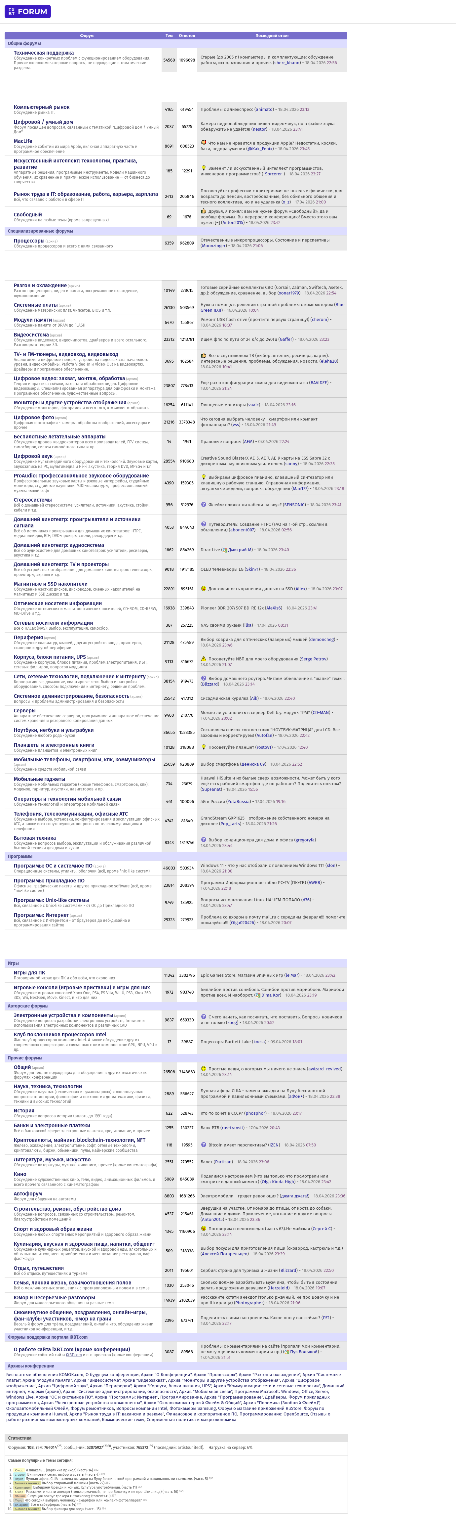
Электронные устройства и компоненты (63, 1015)
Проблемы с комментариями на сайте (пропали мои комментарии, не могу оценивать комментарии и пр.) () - (270, 1351)
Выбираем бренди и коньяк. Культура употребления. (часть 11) (85, 1487)
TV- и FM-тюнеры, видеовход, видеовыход (66, 354)
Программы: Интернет (41, 915)
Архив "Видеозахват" (144, 1380)
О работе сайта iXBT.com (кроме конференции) (72, 1349)
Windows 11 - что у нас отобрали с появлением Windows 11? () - (270, 868)
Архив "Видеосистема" (97, 1380)
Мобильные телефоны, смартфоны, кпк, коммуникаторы (84, 759)
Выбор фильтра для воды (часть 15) (71, 1509)
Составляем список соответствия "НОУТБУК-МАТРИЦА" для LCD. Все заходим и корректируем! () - (270, 732)
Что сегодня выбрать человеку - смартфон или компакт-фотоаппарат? (83, 1500)
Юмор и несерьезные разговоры (54, 1297)
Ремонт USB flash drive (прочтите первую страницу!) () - (266, 322)
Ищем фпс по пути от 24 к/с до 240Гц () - (265, 339)
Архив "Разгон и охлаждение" (269, 1374)
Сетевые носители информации (53, 623)
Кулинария (23, 1487)
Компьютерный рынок (42, 107)
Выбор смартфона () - (251, 764)
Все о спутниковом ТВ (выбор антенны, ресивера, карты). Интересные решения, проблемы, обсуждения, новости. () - (271, 361)
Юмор (19, 1470)
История (24, 1110)
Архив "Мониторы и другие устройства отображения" (224, 1380)
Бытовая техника (35, 838)
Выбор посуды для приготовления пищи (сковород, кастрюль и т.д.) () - (272, 1251)
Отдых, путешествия (39, 1268)
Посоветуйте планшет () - (258, 747)
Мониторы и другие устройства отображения (70, 402)
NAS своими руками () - (244, 625)
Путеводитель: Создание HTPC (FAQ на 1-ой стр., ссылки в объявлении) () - (264, 527)
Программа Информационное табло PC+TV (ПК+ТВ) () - (263, 885)
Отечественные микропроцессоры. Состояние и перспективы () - (265, 242)
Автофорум (28, 1193)
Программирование (181, 1397)
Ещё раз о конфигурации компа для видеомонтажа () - (266, 385)
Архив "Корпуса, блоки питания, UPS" (172, 1386)
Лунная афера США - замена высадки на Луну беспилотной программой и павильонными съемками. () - (270, 1093)
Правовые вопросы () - (245, 441)
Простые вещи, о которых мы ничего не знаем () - (273, 1071)
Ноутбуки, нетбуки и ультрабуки (54, 730)
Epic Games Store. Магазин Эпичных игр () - (268, 975)
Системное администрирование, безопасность (72, 696)
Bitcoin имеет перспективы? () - (262, 1145)
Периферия (28, 637)
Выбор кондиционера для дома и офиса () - (260, 842)
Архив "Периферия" (110, 1386)
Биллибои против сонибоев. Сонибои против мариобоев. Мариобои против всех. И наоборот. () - (272, 992)
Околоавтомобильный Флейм (37, 1408)
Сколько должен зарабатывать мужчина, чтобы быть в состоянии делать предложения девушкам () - (269, 1285)
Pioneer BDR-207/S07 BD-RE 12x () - (259, 608)
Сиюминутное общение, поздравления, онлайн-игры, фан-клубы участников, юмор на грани (80, 1315)
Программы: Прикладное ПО (49, 880)
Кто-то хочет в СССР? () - (251, 1113)
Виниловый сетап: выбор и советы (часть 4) (63, 1474)
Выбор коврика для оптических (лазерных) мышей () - (269, 642)
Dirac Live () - (245, 550)
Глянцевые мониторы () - (248, 405)
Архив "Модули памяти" (47, 1380)
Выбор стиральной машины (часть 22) (73, 1483)
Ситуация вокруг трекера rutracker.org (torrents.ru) (69, 1496)
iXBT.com (74, 1355)
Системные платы (36, 305)
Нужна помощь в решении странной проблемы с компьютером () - (273, 307)
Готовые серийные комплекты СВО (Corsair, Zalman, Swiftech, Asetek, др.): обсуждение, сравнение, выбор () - (272, 290)
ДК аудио (21, 1504)
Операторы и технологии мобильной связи (67, 799)
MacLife (23, 141)
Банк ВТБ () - (240, 1128)
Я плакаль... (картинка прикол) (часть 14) (59, 1470)
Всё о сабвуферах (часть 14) (53, 1504)
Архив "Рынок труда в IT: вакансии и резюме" (116, 1414)
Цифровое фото (34, 417)
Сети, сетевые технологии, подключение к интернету (80, 676)
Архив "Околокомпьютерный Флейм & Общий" (192, 1403)
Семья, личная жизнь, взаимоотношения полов (73, 1282)
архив (52, 241)
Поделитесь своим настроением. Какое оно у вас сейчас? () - (267, 1320)
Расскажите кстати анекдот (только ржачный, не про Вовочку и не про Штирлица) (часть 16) (102, 1492)
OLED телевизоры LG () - (248, 569)
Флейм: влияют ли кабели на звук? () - (275, 505)
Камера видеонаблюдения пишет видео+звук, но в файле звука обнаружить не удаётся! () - (268, 126)
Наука (19, 1479)
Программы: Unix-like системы (51, 900)
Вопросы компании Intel (142, 1408)
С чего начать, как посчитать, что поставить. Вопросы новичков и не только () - (271, 1019)
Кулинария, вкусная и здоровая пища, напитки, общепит (84, 1244)
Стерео (20, 1474)
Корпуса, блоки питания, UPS (50, 657)
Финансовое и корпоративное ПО (201, 1414)
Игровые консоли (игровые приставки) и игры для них (82, 987)
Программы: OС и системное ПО (53, 866)
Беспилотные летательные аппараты (60, 436)
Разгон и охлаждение (40, 285)
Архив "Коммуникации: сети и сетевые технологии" (266, 1386)
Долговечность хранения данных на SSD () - (276, 589)
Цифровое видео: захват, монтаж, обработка (69, 378)
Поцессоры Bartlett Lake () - (251, 1042)
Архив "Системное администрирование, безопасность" (120, 1391)
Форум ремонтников (92, 1408)
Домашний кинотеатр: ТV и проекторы (61, 564)
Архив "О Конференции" (166, 1374)
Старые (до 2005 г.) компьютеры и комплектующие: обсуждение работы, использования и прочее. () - (269, 60)
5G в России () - (243, 801)
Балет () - (235, 1162)
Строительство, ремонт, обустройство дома (67, 1209)
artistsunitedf (190, 1447)
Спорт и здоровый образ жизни (53, 1229)
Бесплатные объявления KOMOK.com (44, 1374)
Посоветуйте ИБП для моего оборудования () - (266, 661)
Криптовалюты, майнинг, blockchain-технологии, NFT (79, 1140)
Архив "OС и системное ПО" (64, 1397)
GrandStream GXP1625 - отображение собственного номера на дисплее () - (265, 821)
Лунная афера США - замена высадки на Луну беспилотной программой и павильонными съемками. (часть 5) (117, 1479)
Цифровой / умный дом (43, 122)
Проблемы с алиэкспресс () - (255, 109)
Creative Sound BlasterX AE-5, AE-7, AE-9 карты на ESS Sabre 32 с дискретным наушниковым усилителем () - (268, 461)
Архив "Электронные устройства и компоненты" (91, 1403)
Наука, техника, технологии (48, 1086)
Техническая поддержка (44, 53)
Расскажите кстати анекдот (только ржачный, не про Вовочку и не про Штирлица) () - (270, 1300)
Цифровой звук (33, 456)
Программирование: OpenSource (274, 1414)
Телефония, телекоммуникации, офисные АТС (71, 814)
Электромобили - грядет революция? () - (273, 1196)
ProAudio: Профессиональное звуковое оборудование (81, 475)
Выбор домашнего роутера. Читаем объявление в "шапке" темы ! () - (273, 681)
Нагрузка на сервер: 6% (230, 1447)
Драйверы (275, 1397)
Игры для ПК (29, 972)
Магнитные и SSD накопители (51, 584)
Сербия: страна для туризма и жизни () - (267, 1270)
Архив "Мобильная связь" (205, 1391)
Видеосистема (31, 335)
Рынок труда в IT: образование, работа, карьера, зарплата (86, 194)
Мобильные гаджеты (39, 779)
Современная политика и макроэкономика (192, 1419)
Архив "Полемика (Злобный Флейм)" (282, 1403)
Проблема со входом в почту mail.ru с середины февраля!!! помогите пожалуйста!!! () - (273, 919)
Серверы (25, 710)
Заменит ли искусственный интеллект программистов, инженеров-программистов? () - (262, 171)
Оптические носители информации (58, 603)
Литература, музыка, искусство (52, 1159)
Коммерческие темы (123, 1419)
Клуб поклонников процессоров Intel (60, 1034)
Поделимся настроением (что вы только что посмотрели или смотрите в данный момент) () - (266, 1179)
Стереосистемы (33, 500)
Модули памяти (33, 320)
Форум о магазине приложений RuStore (260, 1408)
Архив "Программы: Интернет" (126, 1397)
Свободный (28, 214)
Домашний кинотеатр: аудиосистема (59, 545)
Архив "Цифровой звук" (63, 1386)
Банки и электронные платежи (52, 1125)
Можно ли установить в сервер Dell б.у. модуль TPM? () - (267, 715)
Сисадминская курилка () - (248, 698)
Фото (18, 1500)
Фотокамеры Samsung (193, 1408)
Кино (20, 1174)
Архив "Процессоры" (215, 1374)
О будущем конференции (112, 1374)
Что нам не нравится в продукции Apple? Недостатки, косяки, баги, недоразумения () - (269, 146)
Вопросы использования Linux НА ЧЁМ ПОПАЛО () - (257, 902)
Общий (22, 1067)
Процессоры (29, 241)
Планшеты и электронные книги (54, 745)
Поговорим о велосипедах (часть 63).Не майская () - (268, 1231)
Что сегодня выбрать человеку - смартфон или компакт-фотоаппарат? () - (260, 421)
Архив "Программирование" (233, 1397)
